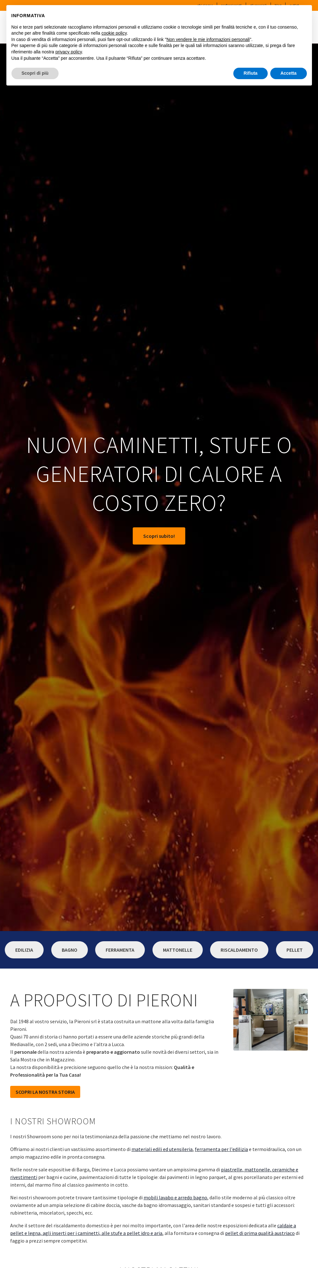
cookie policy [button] (114, 33)
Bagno (69, 950)
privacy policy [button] (68, 51)
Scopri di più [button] (35, 73)
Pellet (294, 950)
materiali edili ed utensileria (162, 1149)
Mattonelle (177, 950)
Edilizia (24, 950)
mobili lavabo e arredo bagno (175, 1197)
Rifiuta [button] (251, 73)
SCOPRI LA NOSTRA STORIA (45, 1092)
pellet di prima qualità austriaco (260, 1233)
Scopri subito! (159, 536)
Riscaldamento (239, 950)
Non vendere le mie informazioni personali (208, 39)
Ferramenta (120, 950)
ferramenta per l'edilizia (221, 1149)
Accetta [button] (288, 73)
